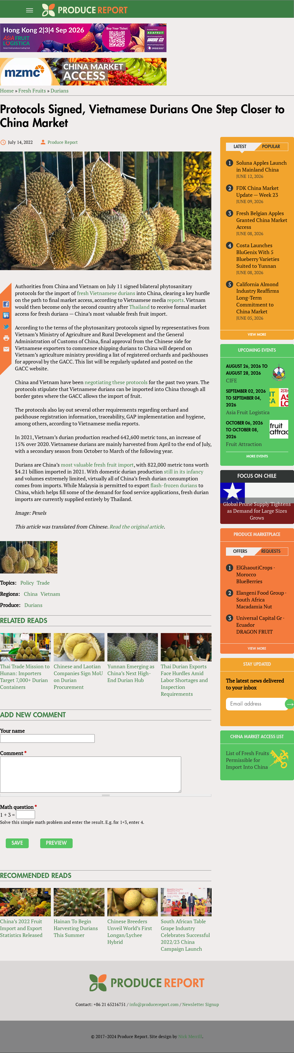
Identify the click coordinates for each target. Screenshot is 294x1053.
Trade (43, 582)
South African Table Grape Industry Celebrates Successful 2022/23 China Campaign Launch (185, 935)
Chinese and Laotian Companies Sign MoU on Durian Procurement (78, 677)
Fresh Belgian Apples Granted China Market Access (261, 220)
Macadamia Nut (254, 606)
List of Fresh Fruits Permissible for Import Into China (247, 760)
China (31, 594)
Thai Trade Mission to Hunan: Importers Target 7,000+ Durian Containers (25, 677)
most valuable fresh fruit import (97, 464)
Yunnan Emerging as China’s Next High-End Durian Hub (130, 673)
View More (257, 649)
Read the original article (136, 526)
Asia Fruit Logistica (248, 412)
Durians (60, 90)
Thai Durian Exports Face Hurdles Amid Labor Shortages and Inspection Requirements (184, 680)
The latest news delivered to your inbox (255, 684)
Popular (271, 147)
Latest (240, 147)
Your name (12, 731)
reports (175, 299)
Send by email (6, 349)
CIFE (231, 380)
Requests (271, 552)
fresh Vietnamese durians (106, 293)
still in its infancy (183, 471)
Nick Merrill (190, 1037)
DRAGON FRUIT (254, 631)
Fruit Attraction (244, 444)
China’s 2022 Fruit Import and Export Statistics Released (21, 928)
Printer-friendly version (6, 338)
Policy (27, 582)
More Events (257, 456)
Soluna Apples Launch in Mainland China (261, 166)
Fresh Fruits (32, 90)
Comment (13, 753)
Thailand (139, 306)
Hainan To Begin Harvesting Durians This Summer (76, 928)
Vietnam (50, 594)
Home (7, 90)
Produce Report (63, 142)
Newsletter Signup (200, 1004)
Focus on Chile (257, 476)
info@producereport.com (154, 1004)
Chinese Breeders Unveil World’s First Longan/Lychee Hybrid (129, 932)
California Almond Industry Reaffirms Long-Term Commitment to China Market (257, 298)
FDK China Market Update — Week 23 (257, 191)
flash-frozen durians (173, 485)
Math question (18, 807)
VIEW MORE (257, 335)
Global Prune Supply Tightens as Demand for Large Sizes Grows (257, 511)
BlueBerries (249, 581)
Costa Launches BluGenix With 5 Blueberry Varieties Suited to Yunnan (257, 255)
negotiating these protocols (116, 382)
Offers (240, 552)
